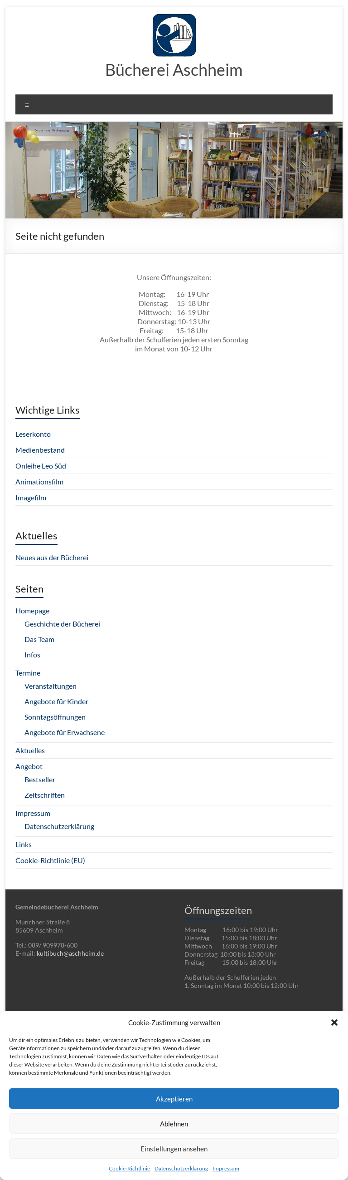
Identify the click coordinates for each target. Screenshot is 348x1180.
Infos (32, 654)
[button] (334, 1022)
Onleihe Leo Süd (40, 465)
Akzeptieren (174, 1099)
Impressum (226, 1168)
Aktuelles (30, 750)
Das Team (39, 639)
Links (23, 844)
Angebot (29, 766)
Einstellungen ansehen (174, 1149)
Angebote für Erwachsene (64, 732)
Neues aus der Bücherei (51, 557)
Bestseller (39, 779)
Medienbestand (40, 449)
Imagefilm (30, 497)
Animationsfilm (39, 481)
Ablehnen (174, 1124)
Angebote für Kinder (56, 701)
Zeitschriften (44, 794)
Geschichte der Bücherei (62, 623)
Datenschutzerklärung (181, 1168)
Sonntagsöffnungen (55, 716)
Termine (27, 672)
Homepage (32, 610)
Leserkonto (33, 434)
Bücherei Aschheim (174, 69)
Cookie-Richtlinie (129, 1168)
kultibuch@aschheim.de (70, 953)
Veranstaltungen (50, 685)
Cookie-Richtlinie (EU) (50, 860)
